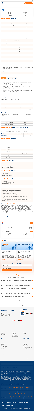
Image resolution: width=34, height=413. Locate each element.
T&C (10, 268)
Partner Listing (3, 333)
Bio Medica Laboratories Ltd (7, 223)
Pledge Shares (14, 334)
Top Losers (2, 345)
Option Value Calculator (26, 349)
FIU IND (18, 406)
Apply (31, 231)
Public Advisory (4, 404)
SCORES (21, 406)
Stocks (13, 326)
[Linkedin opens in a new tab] (16, 320)
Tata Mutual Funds (27, 389)
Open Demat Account (28, 3)
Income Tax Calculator (26, 348)
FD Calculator (25, 344)
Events (2, 359)
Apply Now (17, 270)
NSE (9, 406)
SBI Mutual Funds (11, 391)
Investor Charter (9, 404)
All (28, 391)
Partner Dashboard (25, 331)
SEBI (11, 406)
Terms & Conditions (17, 403)
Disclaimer (7, 403)
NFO (10, 358)
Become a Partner (3, 334)
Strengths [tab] (3, 78)
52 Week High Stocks (4, 346)
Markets (2, 338)
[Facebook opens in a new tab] (12, 320)
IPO (10, 5)
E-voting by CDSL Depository (26, 406)
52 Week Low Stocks (4, 347)
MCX (13, 406)
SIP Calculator (25, 342)
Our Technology (3, 327)
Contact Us (2, 332)
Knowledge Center (6, 359)
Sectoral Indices (3, 342)
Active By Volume (3, 349)
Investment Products (5, 5)
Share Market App (25, 326)
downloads (26, 404)
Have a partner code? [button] (5, 267)
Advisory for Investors (24, 403)
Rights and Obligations (20, 404)
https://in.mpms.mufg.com (9, 175)
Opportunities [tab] (15, 78)
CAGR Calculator (25, 346)
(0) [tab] (12, 219)
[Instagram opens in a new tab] (14, 321)
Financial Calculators (26, 338)
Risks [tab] (9, 78)
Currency (13, 331)
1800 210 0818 (3, 315)
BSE (8, 406)
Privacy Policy (12, 403)
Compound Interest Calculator (27, 347)
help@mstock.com (8, 315)
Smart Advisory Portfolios (15, 336)
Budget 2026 (30, 358)
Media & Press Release (4, 331)
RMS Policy (14, 404)
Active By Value (3, 348)
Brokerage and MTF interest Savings (22, 358)
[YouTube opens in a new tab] (21, 320)
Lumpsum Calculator (26, 345)
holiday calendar (4, 406)
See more (2, 213)
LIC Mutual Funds (17, 391)
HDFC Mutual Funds (20, 389)
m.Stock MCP (25, 333)
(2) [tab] (4, 219)
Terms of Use (3, 403)
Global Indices (3, 343)
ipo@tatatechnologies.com (8, 166)
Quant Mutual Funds (24, 391)
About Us (2, 326)
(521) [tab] (22, 219)
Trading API (24, 332)
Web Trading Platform (26, 327)
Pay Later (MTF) (14, 333)
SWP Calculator (25, 343)
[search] (17, 1)
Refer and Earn (14, 358)
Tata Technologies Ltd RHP (7, 141)
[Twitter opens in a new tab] (19, 320)
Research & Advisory (15, 335)
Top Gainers (2, 344)
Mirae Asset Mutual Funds (13, 389)
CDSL (15, 406)
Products (13, 325)
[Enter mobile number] (18, 265)
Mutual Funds (14, 332)
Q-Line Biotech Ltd (5, 231)
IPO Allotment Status (6, 358)
